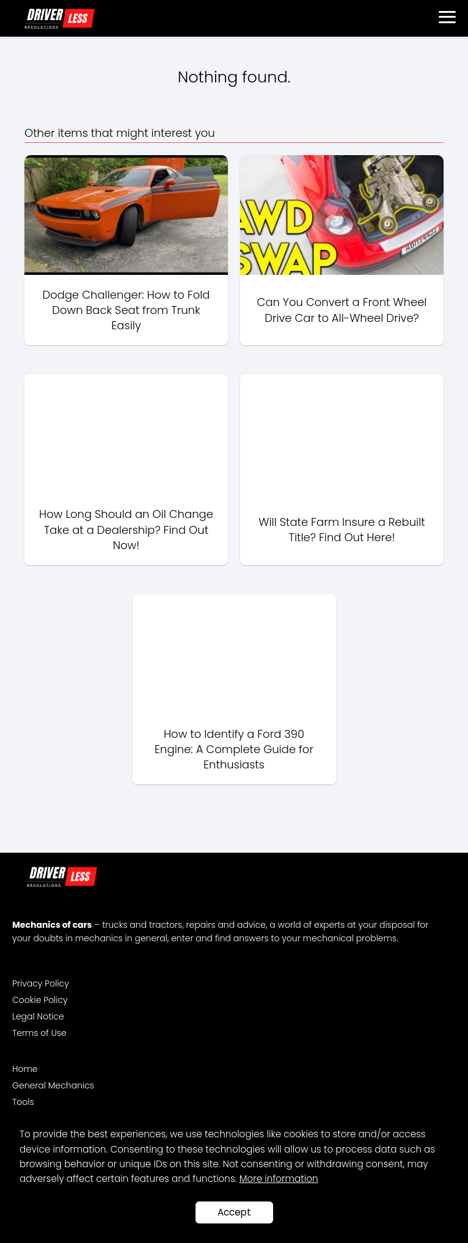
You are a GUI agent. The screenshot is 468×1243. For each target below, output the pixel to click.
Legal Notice (38, 1016)
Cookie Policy (40, 1000)
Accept (234, 1212)
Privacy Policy (40, 983)
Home (25, 1069)
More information (278, 1178)
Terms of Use (39, 1033)
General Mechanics (53, 1085)
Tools (23, 1102)
